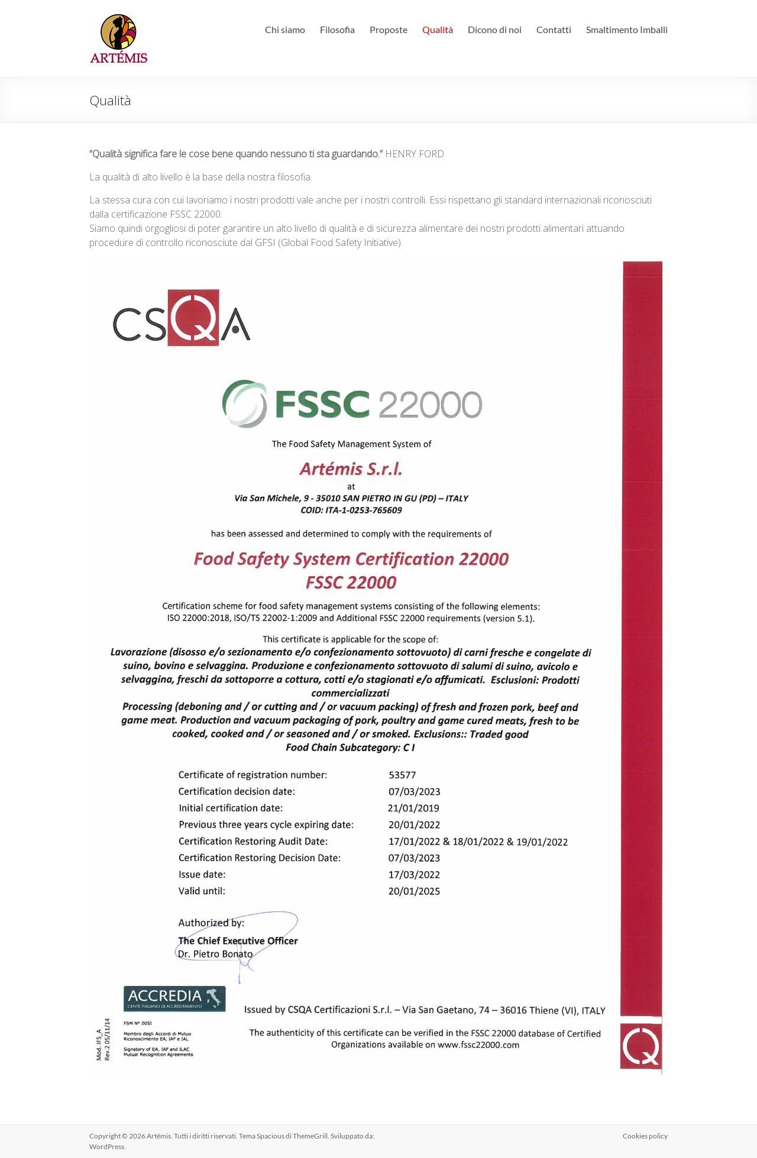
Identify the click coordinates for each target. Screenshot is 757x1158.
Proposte (388, 29)
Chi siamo (285, 29)
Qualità (437, 29)
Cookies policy (645, 1135)
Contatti (553, 29)
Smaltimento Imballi (627, 29)
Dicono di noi (495, 29)
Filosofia (337, 29)
